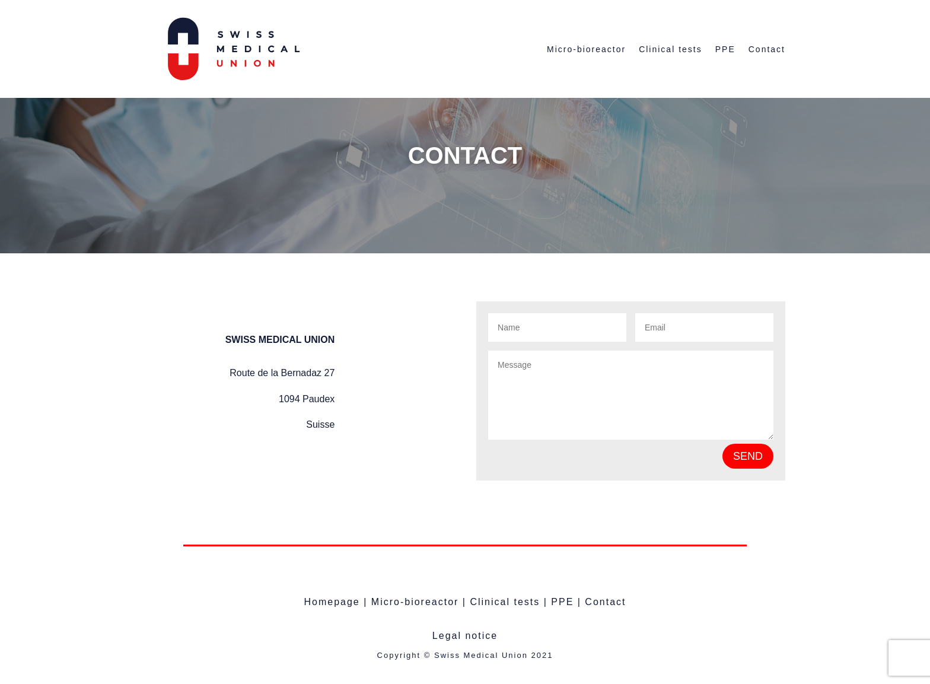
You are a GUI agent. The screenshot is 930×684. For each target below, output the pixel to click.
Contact (767, 49)
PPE (725, 49)
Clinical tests (670, 49)
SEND (748, 456)
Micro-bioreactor (586, 49)
